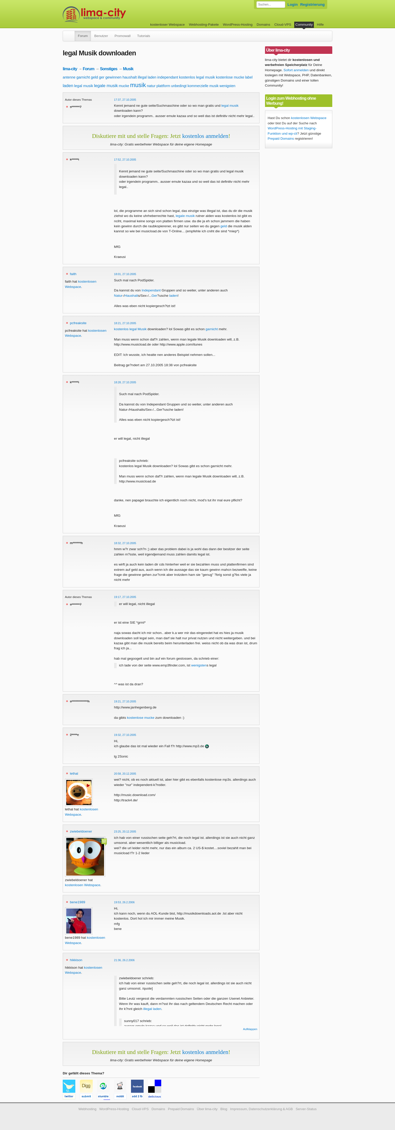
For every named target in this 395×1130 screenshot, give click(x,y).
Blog (223, 1109)
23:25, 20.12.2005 (125, 831)
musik (138, 85)
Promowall (122, 36)
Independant (151, 290)
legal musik (83, 86)
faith (73, 274)
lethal (74, 773)
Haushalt (131, 295)
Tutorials (143, 36)
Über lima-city (207, 1109)
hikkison (76, 960)
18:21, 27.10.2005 (125, 323)
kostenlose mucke (230, 77)
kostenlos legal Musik (130, 329)
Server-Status (306, 1109)
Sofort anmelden (296, 70)
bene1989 (77, 902)
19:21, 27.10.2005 (125, 701)
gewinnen (113, 77)
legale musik (106, 85)
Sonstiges (108, 68)
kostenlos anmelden (205, 136)
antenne (69, 77)
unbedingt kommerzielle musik (194, 86)
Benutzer (101, 36)
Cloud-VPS (282, 24)
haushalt (129, 77)
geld (94, 77)
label (249, 77)
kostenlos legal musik (197, 77)
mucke (124, 86)
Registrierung (312, 4)
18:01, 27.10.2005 (125, 274)
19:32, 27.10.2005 (125, 734)
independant (167, 77)
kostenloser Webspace (167, 24)
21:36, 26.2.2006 (124, 960)
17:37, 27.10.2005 (125, 99)
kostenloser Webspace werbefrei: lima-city (113, 14)
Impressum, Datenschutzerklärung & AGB (261, 1109)
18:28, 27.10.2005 (125, 382)
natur (151, 86)
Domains (263, 24)
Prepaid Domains (281, 138)
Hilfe (320, 24)
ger (102, 77)
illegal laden (147, 77)
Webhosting (87, 1109)
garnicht (83, 77)
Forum (83, 36)
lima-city (70, 68)
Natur (118, 295)
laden (68, 85)
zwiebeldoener (81, 831)
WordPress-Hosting (238, 24)
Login (292, 4)
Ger (154, 295)
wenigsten (227, 86)
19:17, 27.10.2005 (125, 596)
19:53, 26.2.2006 (124, 902)
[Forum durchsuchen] (270, 4)
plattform (163, 86)
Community (304, 24)
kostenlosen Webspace (82, 885)
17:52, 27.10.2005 (125, 159)
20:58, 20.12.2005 (125, 773)
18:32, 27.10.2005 (125, 543)
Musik (128, 68)
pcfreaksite (78, 323)
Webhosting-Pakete (204, 24)
